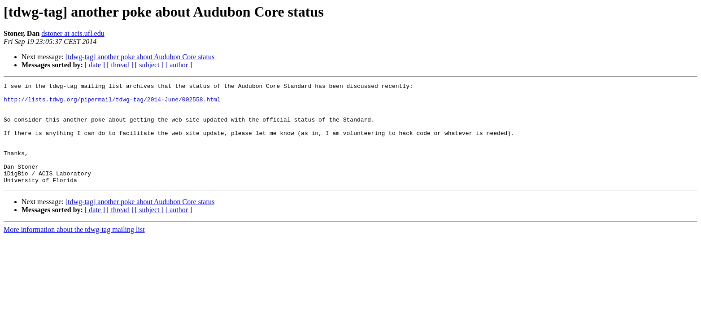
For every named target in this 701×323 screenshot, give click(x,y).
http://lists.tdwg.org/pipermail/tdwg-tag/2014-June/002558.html (112, 103)
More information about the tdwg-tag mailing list (74, 249)
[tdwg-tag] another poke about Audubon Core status (139, 57)
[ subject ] (149, 65)
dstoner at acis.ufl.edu (72, 33)
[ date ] (95, 65)
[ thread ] (120, 65)
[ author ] (178, 65)
